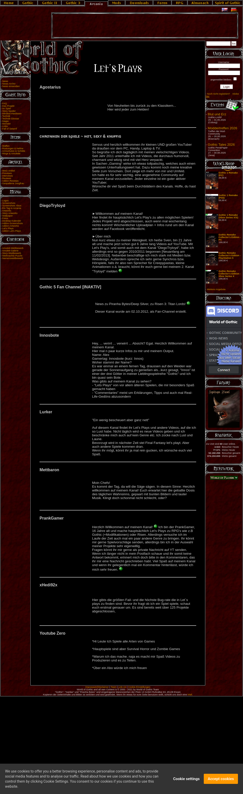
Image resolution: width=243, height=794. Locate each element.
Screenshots (8, 203)
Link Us (122, 687)
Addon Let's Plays (11, 231)
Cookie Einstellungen (139, 687)
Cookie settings (186, 779)
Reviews (6, 178)
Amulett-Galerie (10, 250)
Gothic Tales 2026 (221, 144)
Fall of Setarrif (9, 128)
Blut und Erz (217, 114)
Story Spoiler (9, 111)
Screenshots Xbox (12, 205)
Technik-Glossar (10, 118)
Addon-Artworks (10, 226)
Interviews (7, 176)
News (5, 81)
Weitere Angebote (216, 289)
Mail (190, 694)
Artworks (6, 210)
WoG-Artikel (8, 170)
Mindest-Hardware (12, 113)
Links (5, 126)
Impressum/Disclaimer (97, 687)
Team (113, 687)
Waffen (6, 146)
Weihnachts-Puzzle (12, 255)
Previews (7, 173)
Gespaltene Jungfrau (13, 183)
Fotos (5, 218)
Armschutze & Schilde (13, 151)
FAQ (4, 103)
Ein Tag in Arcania (11, 208)
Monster (6, 123)
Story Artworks (9, 213)
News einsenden (11, 86)
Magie (5, 121)
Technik (6, 116)
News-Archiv (8, 83)
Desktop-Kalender (11, 221)
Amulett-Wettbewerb (12, 248)
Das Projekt (8, 106)
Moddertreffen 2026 (222, 128)
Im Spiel (6, 108)
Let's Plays (8, 228)
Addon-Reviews (10, 181)
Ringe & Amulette (11, 153)
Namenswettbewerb (12, 258)
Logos (5, 200)
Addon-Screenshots (12, 223)
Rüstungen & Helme (12, 148)
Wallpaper (7, 215)
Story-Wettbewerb (11, 253)
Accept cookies (221, 779)
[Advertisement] (145, 25)
